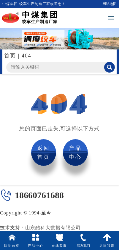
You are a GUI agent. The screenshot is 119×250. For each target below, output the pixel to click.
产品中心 (75, 152)
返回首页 (43, 152)
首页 (10, 56)
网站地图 (109, 4)
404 (26, 56)
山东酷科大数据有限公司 (53, 227)
